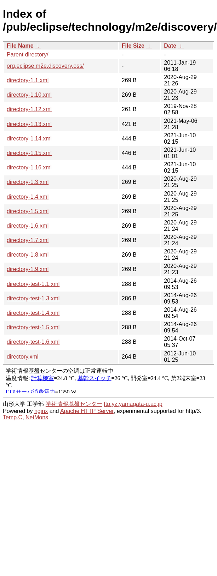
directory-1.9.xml (27, 269)
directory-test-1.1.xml (33, 284)
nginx (41, 411)
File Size (133, 46)
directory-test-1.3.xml (33, 298)
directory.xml (23, 357)
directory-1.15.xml (29, 153)
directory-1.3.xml (27, 182)
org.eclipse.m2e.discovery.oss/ (45, 66)
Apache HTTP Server (87, 411)
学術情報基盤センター (74, 404)
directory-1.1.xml (27, 80)
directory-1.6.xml (27, 226)
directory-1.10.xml (29, 95)
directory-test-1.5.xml (33, 327)
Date (170, 46)
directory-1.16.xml (29, 167)
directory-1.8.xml (27, 255)
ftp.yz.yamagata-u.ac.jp (133, 404)
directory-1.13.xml (29, 124)
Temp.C (12, 417)
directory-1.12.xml (29, 109)
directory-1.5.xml (27, 211)
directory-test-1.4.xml (33, 313)
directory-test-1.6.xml (33, 342)
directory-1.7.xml (27, 240)
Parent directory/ (27, 55)
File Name (20, 46)
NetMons (36, 417)
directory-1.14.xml (29, 139)
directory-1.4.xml (27, 197)
